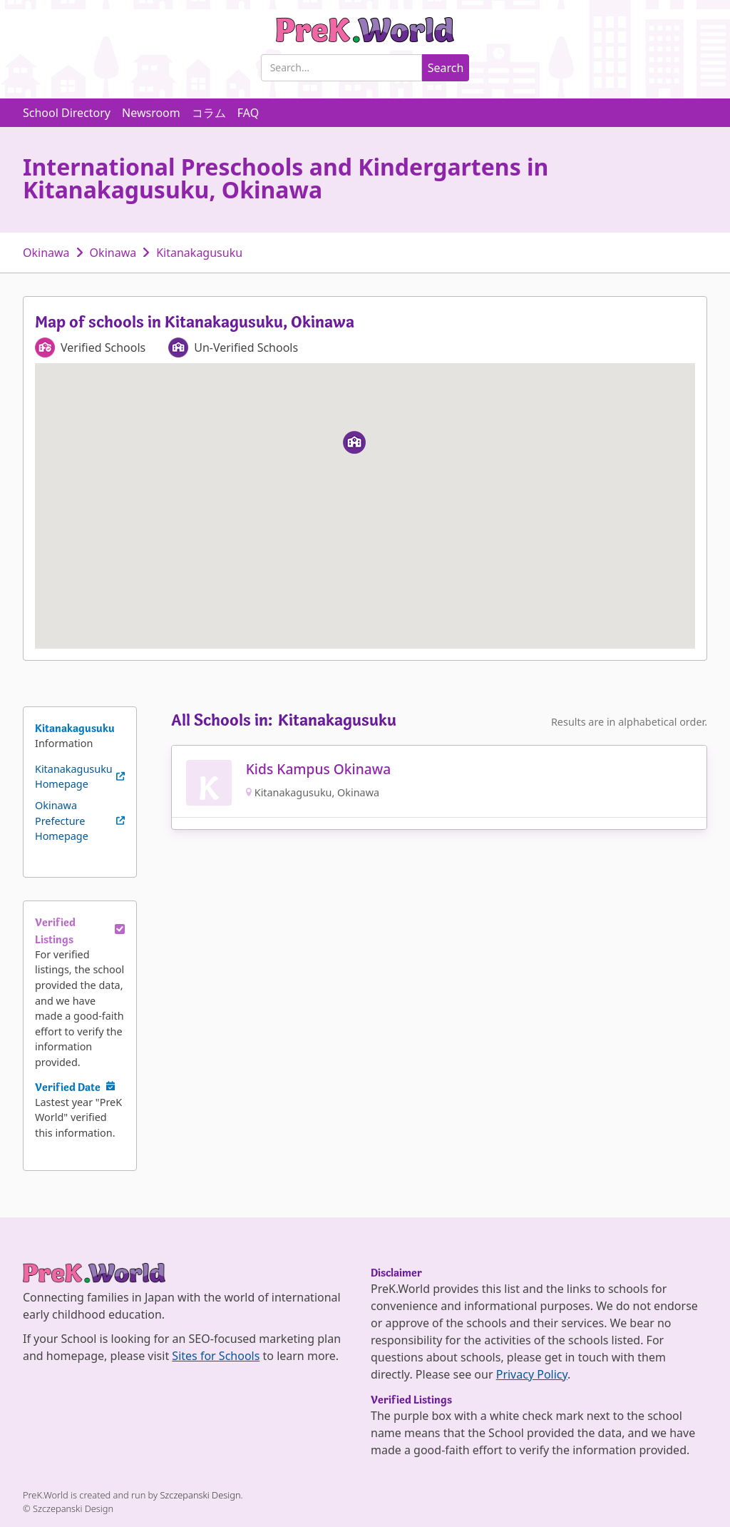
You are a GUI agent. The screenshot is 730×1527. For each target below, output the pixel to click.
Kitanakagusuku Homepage (74, 776)
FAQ (248, 113)
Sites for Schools (215, 1356)
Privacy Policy (531, 1374)
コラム (209, 113)
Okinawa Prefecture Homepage (61, 820)
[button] (354, 442)
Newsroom (151, 113)
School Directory (66, 113)
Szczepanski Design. (201, 1494)
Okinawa (46, 252)
